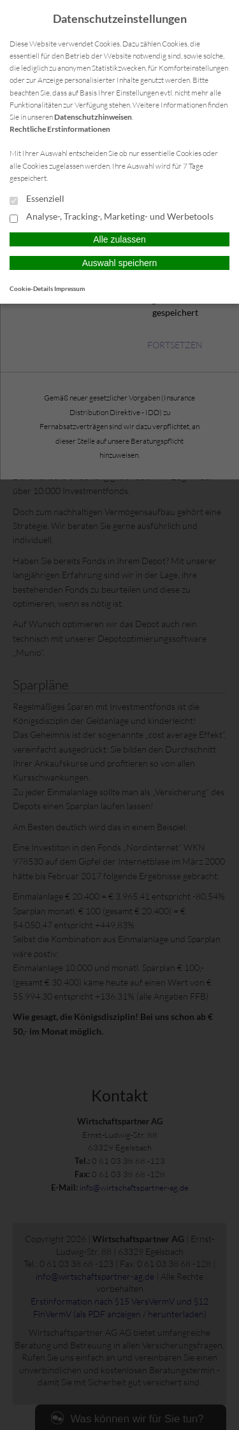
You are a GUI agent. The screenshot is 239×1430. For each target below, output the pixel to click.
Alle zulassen (119, 239)
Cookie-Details (31, 288)
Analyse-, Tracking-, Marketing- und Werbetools (112, 217)
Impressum (69, 288)
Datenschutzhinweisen (93, 117)
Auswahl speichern (119, 263)
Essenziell (37, 199)
